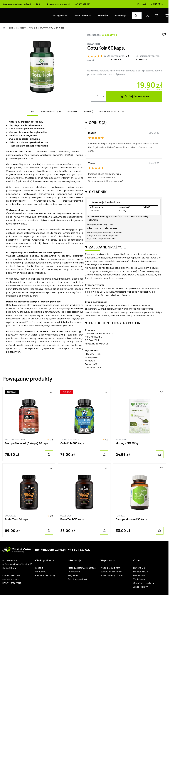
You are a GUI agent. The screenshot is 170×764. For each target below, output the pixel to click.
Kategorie (58, 15)
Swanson (93, 44)
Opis (32, 111)
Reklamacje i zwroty (45, 575)
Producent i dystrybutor (112, 111)
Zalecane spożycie (51, 111)
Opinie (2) (88, 111)
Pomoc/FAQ (74, 572)
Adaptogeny (21, 28)
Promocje (120, 15)
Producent (40, 572)
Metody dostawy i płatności (82, 568)
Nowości (103, 15)
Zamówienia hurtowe (111, 572)
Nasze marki (139, 575)
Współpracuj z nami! (111, 568)
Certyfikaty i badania (143, 583)
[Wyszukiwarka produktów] (137, 15)
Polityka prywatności (78, 579)
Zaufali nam (139, 579)
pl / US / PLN (158, 4)
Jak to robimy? (140, 587)
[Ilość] (98, 96)
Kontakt (141, 4)
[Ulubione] (51, 392)
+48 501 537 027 (82, 4)
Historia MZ (139, 568)
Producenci (81, 15)
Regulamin (73, 575)
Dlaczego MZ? (140, 572)
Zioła (11, 28)
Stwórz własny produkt (112, 575)
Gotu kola (33, 28)
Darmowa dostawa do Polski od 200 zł (22, 4)
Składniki (72, 111)
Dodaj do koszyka (134, 96)
